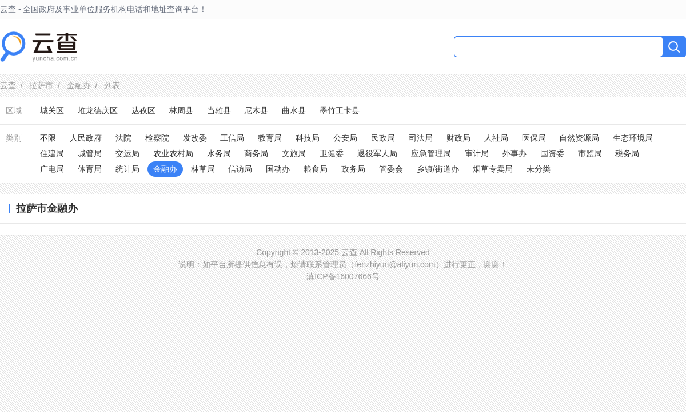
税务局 (627, 153)
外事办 (514, 153)
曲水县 (294, 110)
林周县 (181, 110)
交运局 (127, 153)
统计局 (127, 168)
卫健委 (332, 153)
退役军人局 (377, 153)
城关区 (52, 110)
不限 (48, 137)
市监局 (590, 153)
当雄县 (219, 110)
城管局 (90, 153)
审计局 (477, 153)
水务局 (219, 153)
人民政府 (86, 137)
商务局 (256, 153)
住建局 (52, 153)
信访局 (240, 168)
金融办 (79, 85)
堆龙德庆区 (98, 110)
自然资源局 (579, 137)
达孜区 (143, 110)
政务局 (353, 168)
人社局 (496, 137)
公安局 (345, 137)
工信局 (232, 137)
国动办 (278, 168)
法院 (123, 137)
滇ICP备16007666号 (343, 276)
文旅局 (294, 153)
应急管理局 (431, 153)
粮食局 (316, 168)
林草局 (203, 168)
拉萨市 (41, 85)
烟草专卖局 (493, 168)
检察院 (157, 137)
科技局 (308, 137)
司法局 (421, 137)
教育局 (270, 137)
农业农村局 (173, 153)
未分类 (539, 168)
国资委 (552, 153)
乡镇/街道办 (438, 168)
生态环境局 (633, 137)
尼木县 (256, 110)
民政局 (383, 137)
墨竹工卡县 (340, 110)
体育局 (90, 168)
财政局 (458, 137)
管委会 (391, 168)
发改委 (195, 137)
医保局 (534, 137)
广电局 (52, 168)
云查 (8, 85)
